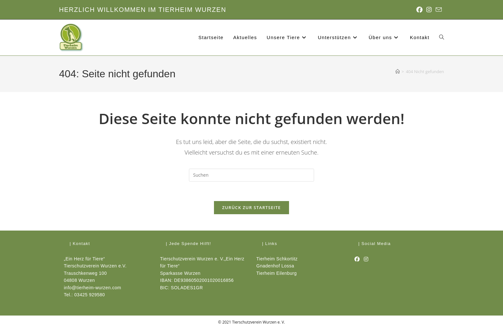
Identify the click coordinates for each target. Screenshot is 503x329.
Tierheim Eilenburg (276, 273)
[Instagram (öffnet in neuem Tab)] (429, 9)
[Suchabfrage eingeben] (251, 175)
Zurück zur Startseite (251, 207)
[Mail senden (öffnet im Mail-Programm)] (438, 9)
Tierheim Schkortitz (277, 258)
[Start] (398, 71)
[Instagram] (366, 259)
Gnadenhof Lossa (275, 265)
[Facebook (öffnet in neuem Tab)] (419, 9)
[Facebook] (357, 259)
